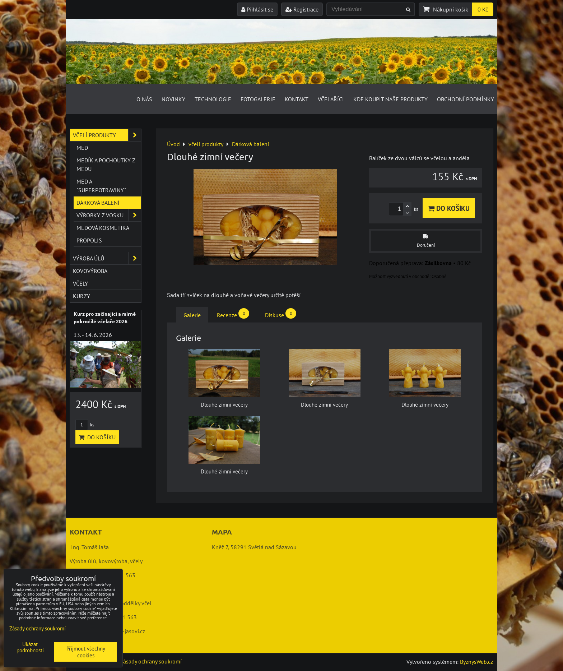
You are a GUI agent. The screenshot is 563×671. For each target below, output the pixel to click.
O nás (144, 99)
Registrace (301, 9)
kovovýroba (90, 270)
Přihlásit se (257, 9)
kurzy (81, 296)
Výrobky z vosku (108, 215)
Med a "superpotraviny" (101, 186)
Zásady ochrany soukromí (151, 661)
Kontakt (296, 99)
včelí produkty (107, 135)
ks (84, 425)
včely (80, 283)
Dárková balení (98, 202)
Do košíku (449, 208)
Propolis (89, 240)
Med (82, 147)
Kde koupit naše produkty (390, 99)
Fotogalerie (258, 99)
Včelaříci (331, 99)
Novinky (173, 99)
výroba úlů (107, 258)
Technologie (213, 99)
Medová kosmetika (102, 227)
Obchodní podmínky (465, 99)
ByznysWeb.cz (476, 661)
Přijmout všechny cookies (85, 652)
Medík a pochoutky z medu (105, 164)
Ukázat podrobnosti (30, 647)
